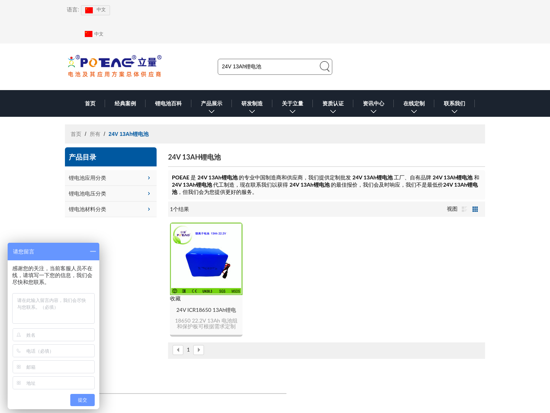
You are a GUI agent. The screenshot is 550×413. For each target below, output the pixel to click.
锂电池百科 (168, 103)
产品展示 (211, 108)
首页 (90, 103)
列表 (464, 209)
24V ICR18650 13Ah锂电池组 (206, 310)
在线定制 (414, 108)
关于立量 (292, 108)
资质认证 (333, 108)
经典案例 (125, 103)
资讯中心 (373, 108)
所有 (95, 134)
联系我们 (454, 108)
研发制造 (252, 108)
